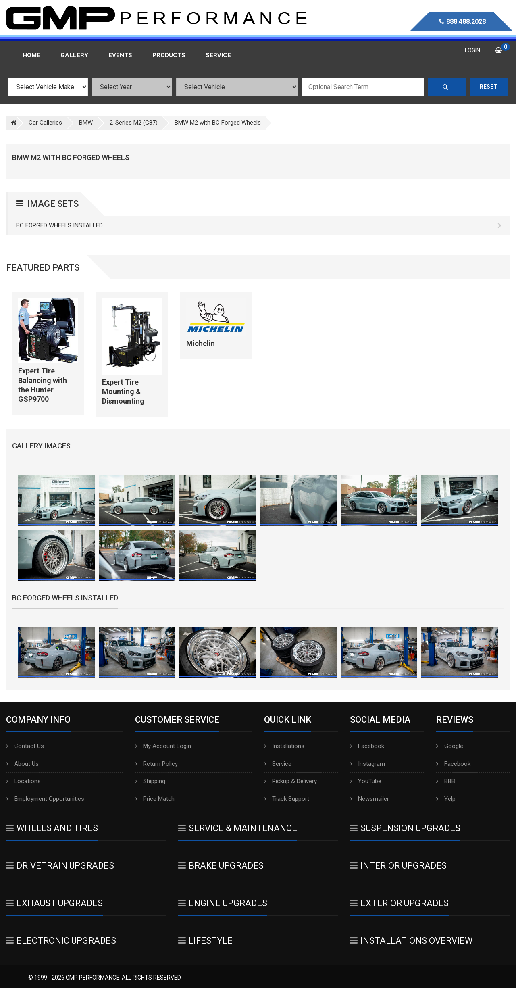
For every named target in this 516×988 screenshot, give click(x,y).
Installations (284, 746)
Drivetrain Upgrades (60, 866)
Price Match (155, 798)
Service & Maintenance (237, 828)
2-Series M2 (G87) (134, 122)
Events (120, 55)
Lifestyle (205, 941)
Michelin (200, 343)
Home (31, 55)
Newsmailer (369, 798)
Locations (23, 781)
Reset (488, 86)
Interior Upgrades (398, 866)
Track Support (286, 798)
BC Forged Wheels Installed (259, 225)
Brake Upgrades (221, 866)
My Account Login (163, 746)
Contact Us (25, 746)
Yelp (446, 798)
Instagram (367, 763)
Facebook (367, 746)
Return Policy (156, 763)
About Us (22, 763)
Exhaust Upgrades (54, 903)
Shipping (150, 781)
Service (277, 763)
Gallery (74, 55)
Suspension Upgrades (405, 828)
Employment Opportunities (45, 798)
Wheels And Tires (52, 828)
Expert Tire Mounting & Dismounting (123, 391)
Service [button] (218, 55)
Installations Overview (411, 941)
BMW (86, 122)
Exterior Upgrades (399, 903)
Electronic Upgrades (61, 941)
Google (449, 746)
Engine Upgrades (222, 903)
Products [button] (168, 55)
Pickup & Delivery (290, 781)
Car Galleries (45, 122)
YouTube (365, 781)
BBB (445, 781)
